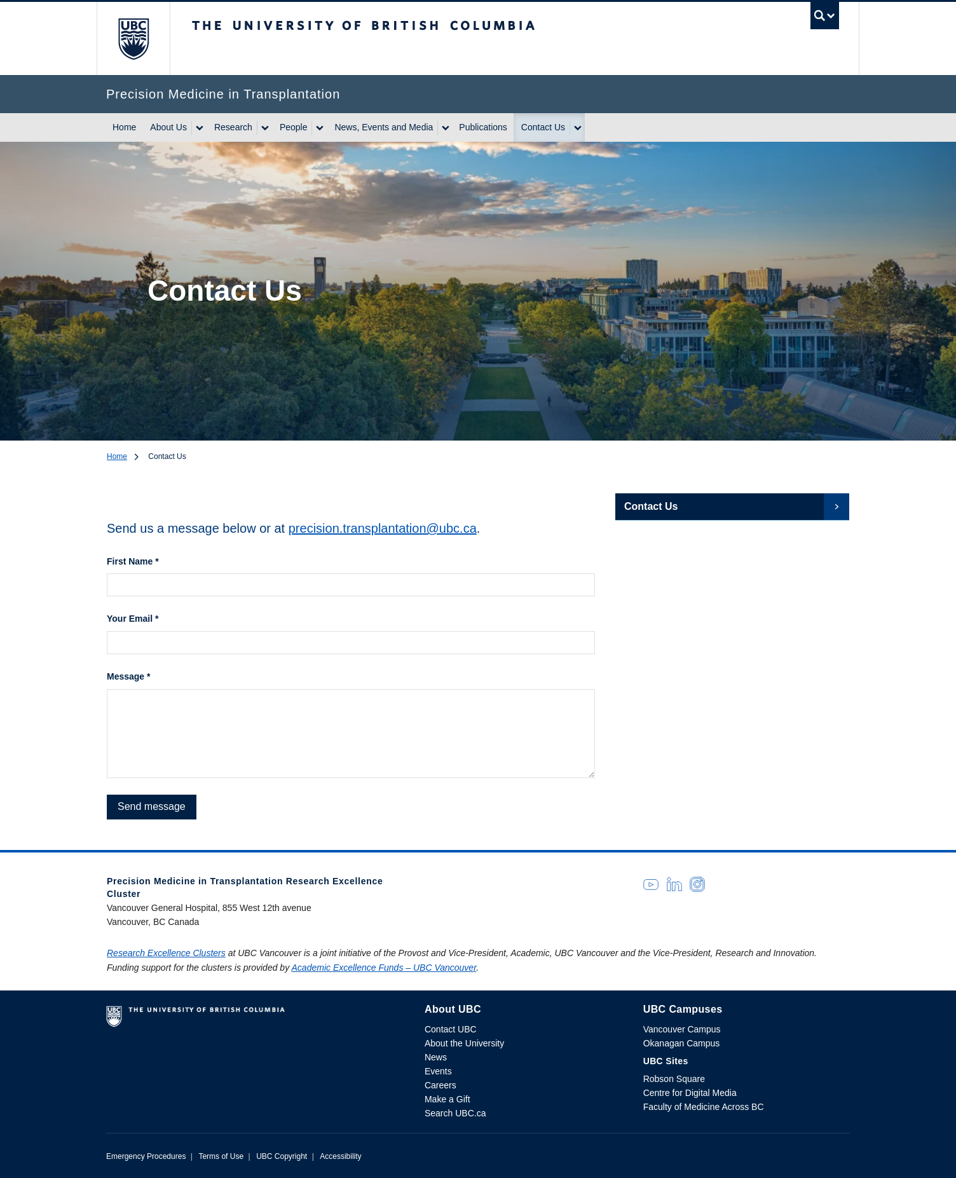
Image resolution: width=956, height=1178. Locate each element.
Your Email (132, 618)
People (294, 127)
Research (233, 127)
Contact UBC (451, 1029)
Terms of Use (220, 1156)
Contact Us (543, 127)
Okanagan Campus (681, 1043)
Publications (483, 127)
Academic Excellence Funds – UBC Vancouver (384, 967)
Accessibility (340, 1156)
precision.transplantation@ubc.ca (383, 528)
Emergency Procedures (146, 1156)
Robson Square (674, 1079)
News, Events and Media (383, 127)
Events (438, 1071)
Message (129, 676)
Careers (440, 1085)
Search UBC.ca (455, 1113)
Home (124, 127)
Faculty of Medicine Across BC (703, 1107)
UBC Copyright (281, 1156)
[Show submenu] (199, 128)
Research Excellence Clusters (166, 953)
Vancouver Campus (682, 1029)
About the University (464, 1043)
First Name (133, 561)
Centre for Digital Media (690, 1093)
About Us (168, 127)
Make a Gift (447, 1099)
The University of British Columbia (133, 38)
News (436, 1057)
